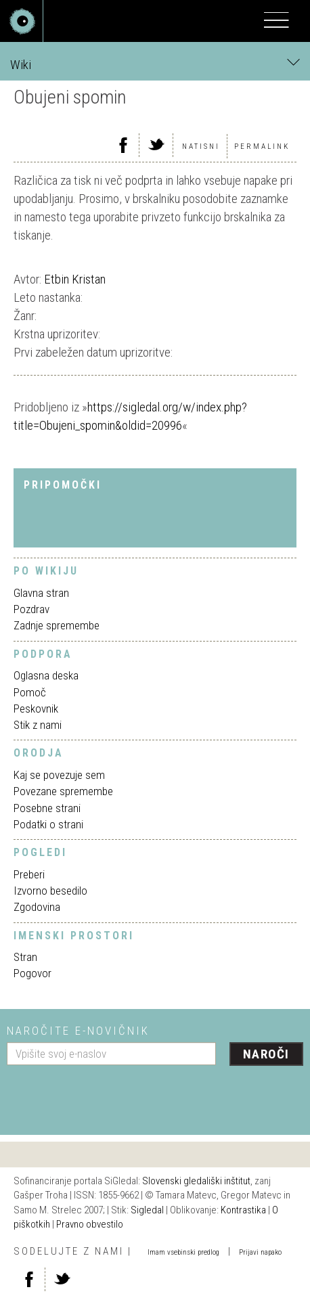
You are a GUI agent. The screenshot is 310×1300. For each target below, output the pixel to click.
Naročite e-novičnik (78, 1030)
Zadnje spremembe (56, 625)
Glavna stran (41, 593)
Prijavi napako (260, 1252)
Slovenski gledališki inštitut (196, 1181)
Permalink (262, 146)
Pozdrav (31, 609)
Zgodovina (37, 907)
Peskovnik (36, 708)
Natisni (201, 146)
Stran (25, 957)
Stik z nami (38, 725)
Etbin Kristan (75, 279)
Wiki (155, 63)
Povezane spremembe (63, 791)
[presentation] (110, 1095)
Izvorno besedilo (50, 890)
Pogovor (32, 973)
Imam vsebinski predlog (183, 1252)
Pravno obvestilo (89, 1224)
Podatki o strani (48, 824)
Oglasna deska (46, 675)
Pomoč (30, 692)
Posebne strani (47, 808)
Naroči (266, 1054)
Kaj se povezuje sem (59, 775)
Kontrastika (243, 1210)
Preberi (29, 874)
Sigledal (147, 1210)
